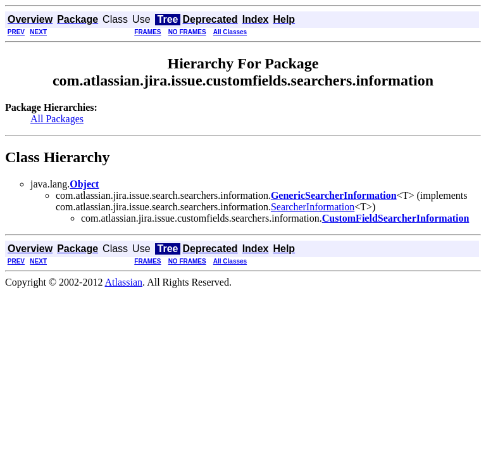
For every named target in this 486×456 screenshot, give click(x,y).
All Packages (57, 118)
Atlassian (124, 282)
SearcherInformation (312, 206)
